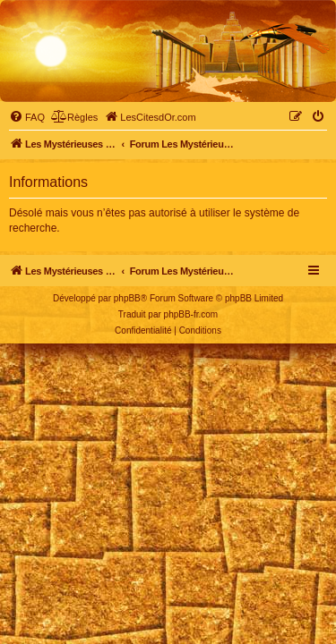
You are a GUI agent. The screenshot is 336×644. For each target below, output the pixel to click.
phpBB (127, 298)
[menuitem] (27, 117)
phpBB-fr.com (191, 314)
